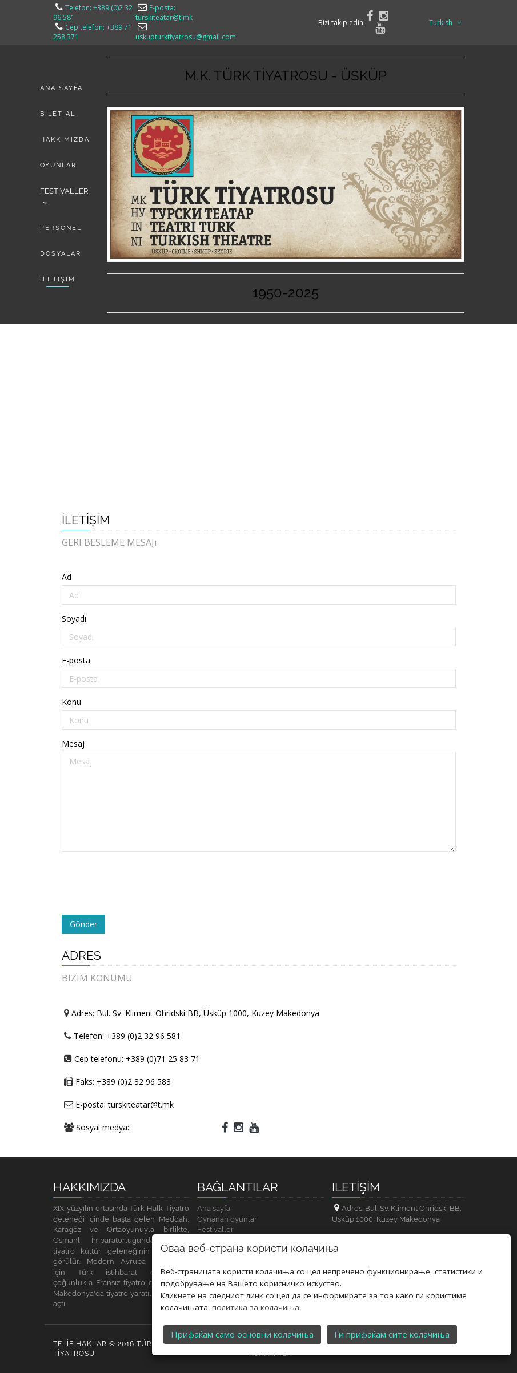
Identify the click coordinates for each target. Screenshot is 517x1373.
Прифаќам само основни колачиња (242, 1334)
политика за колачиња (255, 1307)
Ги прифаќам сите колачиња (392, 1334)
